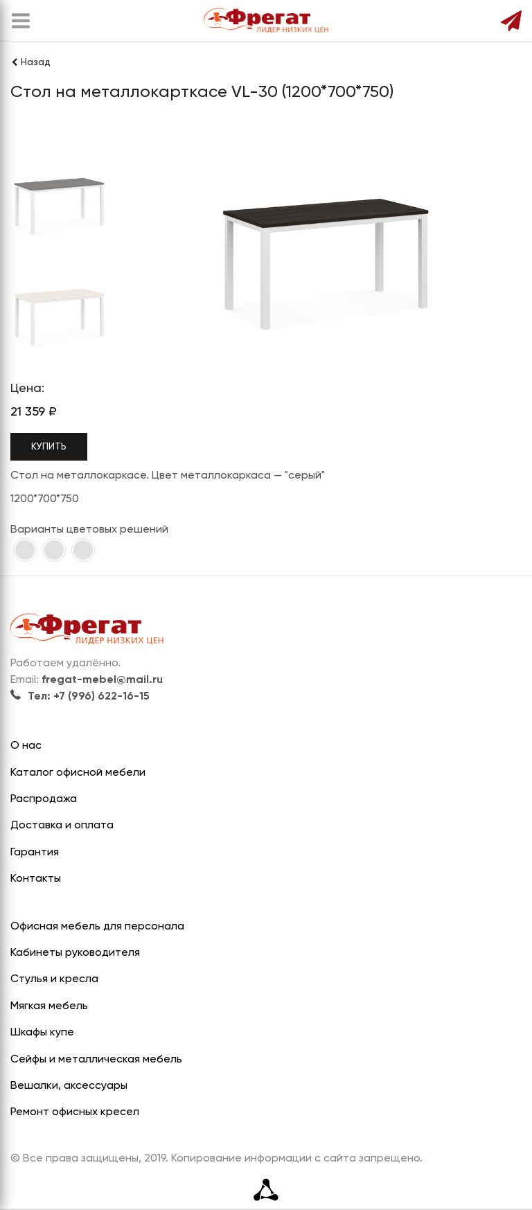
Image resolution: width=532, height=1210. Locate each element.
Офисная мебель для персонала (97, 926)
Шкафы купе (42, 1032)
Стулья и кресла (54, 979)
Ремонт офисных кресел (74, 1112)
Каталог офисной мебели (77, 773)
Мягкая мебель (49, 1006)
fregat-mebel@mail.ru (102, 680)
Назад (30, 62)
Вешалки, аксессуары (68, 1086)
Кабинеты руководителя (75, 953)
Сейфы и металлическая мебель (96, 1059)
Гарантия (34, 852)
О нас (26, 745)
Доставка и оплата (62, 825)
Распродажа (43, 799)
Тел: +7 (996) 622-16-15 (80, 696)
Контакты (35, 878)
